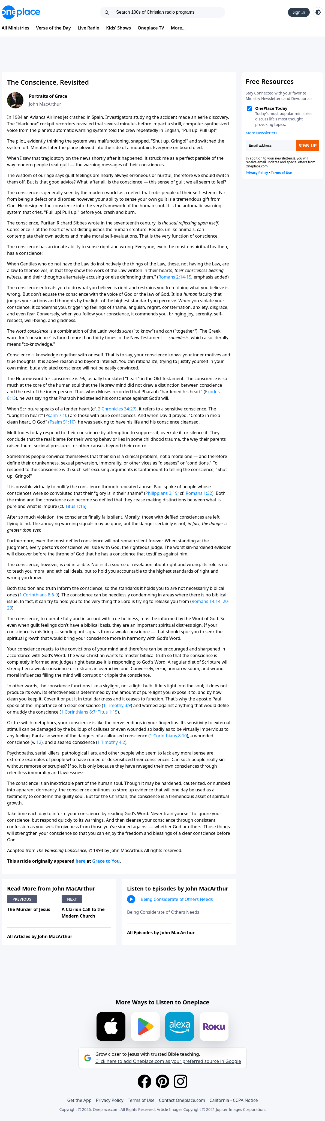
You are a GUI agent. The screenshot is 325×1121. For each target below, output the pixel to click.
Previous (22, 899)
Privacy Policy (110, 1100)
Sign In (299, 12)
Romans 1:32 (199, 493)
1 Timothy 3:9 (117, 705)
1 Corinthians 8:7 (78, 712)
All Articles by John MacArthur (39, 936)
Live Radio (89, 28)
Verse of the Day (53, 28)
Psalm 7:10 (56, 415)
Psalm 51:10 (62, 422)
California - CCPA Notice (233, 1100)
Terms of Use (141, 1100)
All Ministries (15, 28)
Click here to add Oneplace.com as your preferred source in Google (168, 1061)
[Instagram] (180, 1081)
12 (38, 742)
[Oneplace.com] (21, 12)
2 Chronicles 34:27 (116, 409)
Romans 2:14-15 (174, 277)
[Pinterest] (162, 1081)
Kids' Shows (118, 28)
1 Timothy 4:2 (111, 742)
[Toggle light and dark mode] (318, 12)
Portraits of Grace (48, 96)
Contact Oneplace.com (182, 1100)
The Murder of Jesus (28, 909)
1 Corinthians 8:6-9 (38, 595)
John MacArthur (45, 104)
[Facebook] (144, 1081)
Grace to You (106, 861)
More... (178, 28)
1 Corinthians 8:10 (168, 736)
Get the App (79, 1100)
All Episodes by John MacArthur (161, 933)
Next (72, 899)
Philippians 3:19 (161, 493)
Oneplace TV (151, 28)
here (80, 861)
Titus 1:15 (75, 506)
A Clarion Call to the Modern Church (83, 912)
